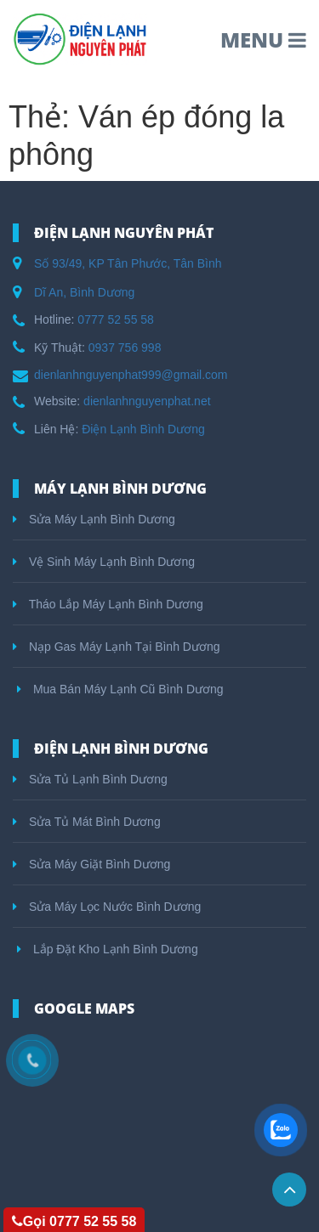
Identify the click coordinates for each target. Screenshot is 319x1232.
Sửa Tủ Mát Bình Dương (87, 821)
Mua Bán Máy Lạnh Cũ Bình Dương (120, 689)
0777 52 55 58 (115, 319)
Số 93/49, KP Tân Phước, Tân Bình (128, 263)
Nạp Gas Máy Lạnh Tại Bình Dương (116, 646)
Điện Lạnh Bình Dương (143, 429)
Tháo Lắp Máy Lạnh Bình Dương (108, 604)
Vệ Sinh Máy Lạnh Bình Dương (104, 561)
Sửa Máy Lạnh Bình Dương (94, 519)
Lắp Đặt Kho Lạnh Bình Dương (107, 949)
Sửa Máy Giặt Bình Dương (91, 864)
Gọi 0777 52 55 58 (74, 1221)
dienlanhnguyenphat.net (146, 401)
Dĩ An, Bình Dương (84, 292)
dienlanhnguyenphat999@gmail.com (130, 374)
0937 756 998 (125, 347)
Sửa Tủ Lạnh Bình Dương (90, 779)
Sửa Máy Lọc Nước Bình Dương (107, 906)
